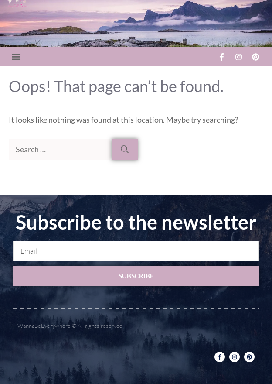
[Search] (125, 149)
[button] (16, 57)
